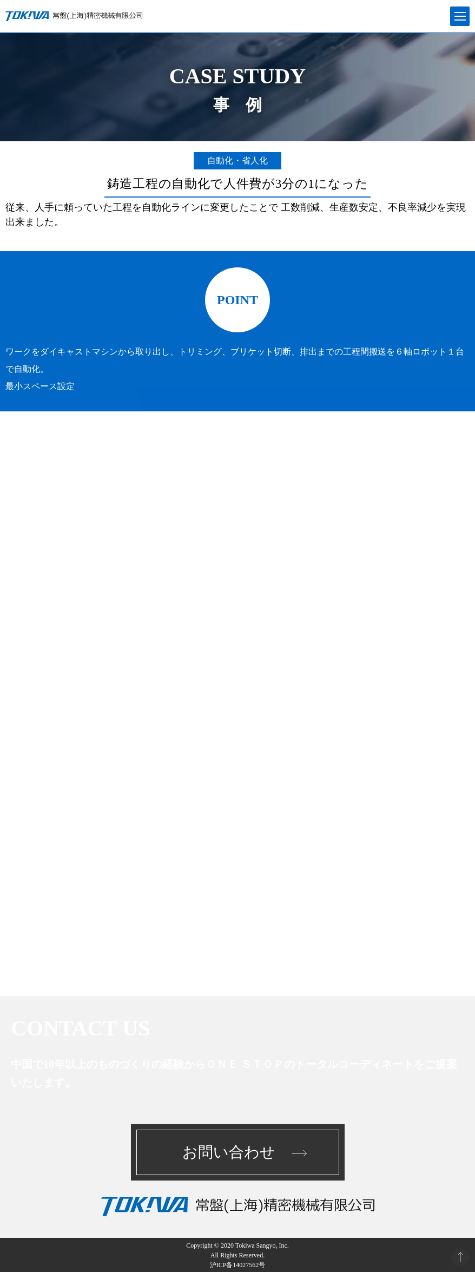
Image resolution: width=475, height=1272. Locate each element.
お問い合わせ (228, 1152)
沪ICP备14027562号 (238, 1265)
